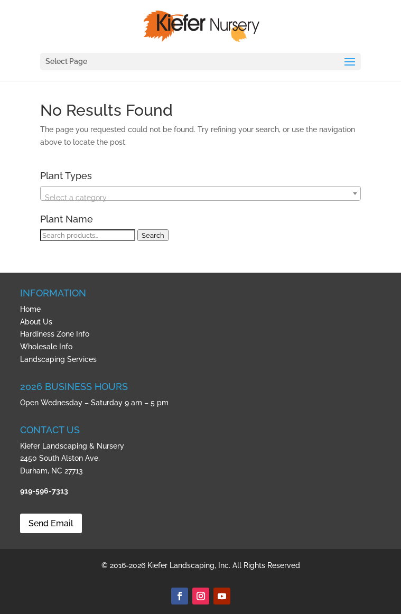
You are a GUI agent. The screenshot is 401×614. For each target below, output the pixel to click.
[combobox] (200, 193)
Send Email (51, 523)
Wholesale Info (46, 346)
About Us (36, 322)
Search (153, 235)
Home (30, 309)
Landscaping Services (58, 359)
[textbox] (200, 198)
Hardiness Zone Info (54, 334)
